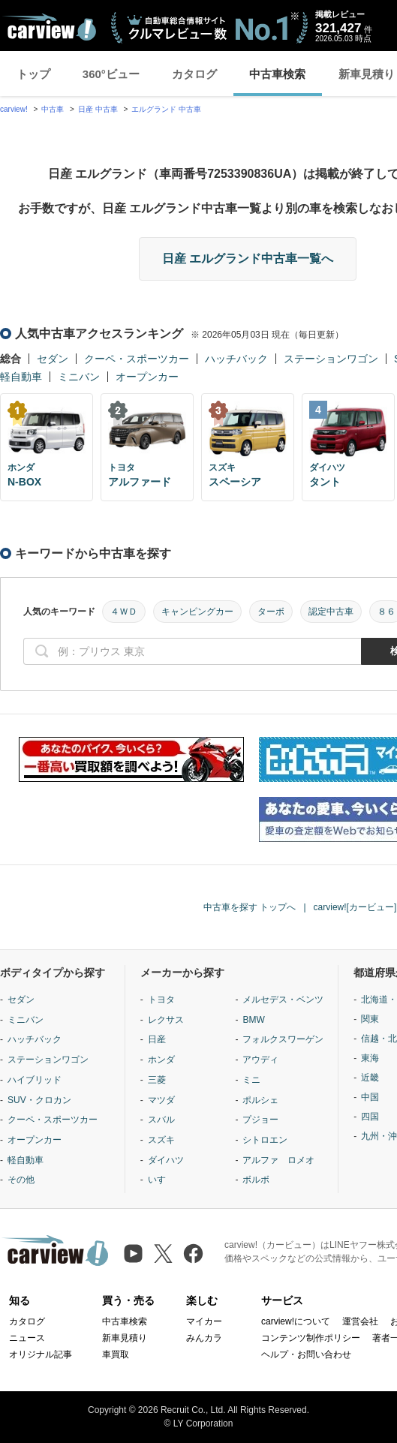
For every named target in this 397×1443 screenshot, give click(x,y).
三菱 (157, 1080)
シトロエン (264, 1140)
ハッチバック (236, 359)
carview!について (295, 1321)
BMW (253, 1020)
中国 (370, 1097)
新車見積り (124, 1338)
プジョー (260, 1119)
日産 (157, 1039)
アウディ (260, 1059)
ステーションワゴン (331, 359)
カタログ (194, 74)
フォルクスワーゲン (282, 1039)
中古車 (52, 109)
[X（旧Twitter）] (163, 1253)
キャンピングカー (197, 611)
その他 (21, 1179)
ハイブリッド (35, 1080)
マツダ (161, 1100)
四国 (370, 1116)
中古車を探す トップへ (249, 907)
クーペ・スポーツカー (136, 359)
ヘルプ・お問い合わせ (306, 1354)
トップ (33, 74)
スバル (161, 1119)
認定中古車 (330, 611)
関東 (370, 1019)
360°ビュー (111, 74)
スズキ (161, 1140)
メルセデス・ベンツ (282, 999)
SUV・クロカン (39, 1100)
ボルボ (255, 1179)
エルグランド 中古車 (166, 109)
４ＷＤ (123, 611)
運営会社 (360, 1321)
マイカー (204, 1321)
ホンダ (161, 1059)
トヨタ (161, 999)
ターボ (270, 611)
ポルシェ (260, 1100)
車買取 (115, 1354)
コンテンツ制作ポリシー (310, 1338)
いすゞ (161, 1179)
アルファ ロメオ (278, 1160)
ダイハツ (166, 1160)
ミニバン (79, 377)
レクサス (166, 1020)
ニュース (27, 1338)
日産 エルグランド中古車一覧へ (247, 258)
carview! (14, 109)
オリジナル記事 (40, 1354)
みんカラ (204, 1338)
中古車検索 (277, 74)
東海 (370, 1058)
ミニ (251, 1080)
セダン (52, 359)
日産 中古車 (98, 109)
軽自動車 (21, 377)
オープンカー (147, 377)
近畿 (370, 1077)
